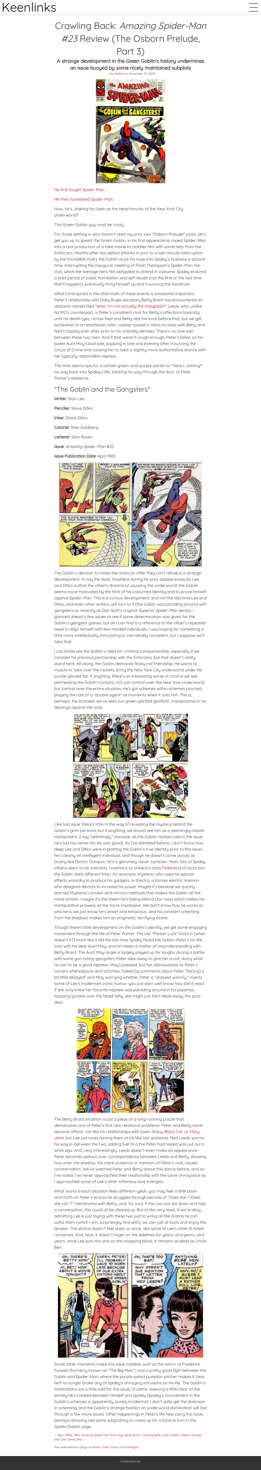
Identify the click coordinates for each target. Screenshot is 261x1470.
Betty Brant (132, 1435)
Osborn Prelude (190, 1435)
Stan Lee (60, 1439)
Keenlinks (135, 1461)
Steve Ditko (74, 1439)
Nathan (119, 73)
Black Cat (173, 1131)
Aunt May (116, 1435)
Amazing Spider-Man (95, 1435)
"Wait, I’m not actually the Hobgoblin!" (131, 306)
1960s (68, 1435)
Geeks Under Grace (105, 1447)
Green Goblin (170, 1435)
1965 (77, 1435)
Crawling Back (150, 1435)
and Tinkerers (166, 867)
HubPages (131, 1447)
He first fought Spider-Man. (79, 189)
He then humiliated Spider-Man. (84, 199)
